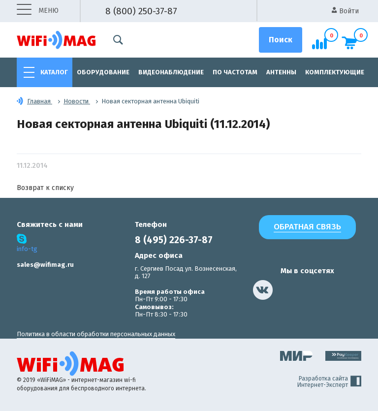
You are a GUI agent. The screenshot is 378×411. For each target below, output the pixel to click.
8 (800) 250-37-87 (141, 11)
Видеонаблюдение (171, 72)
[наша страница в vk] (263, 290)
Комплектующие (334, 72)
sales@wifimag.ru (45, 264)
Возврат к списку (45, 188)
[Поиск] (280, 40)
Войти (345, 11)
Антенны (281, 72)
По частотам (235, 72)
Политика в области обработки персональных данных (96, 334)
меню (38, 11)
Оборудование (103, 72)
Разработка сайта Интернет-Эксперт (329, 382)
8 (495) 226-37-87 (174, 240)
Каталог (54, 72)
